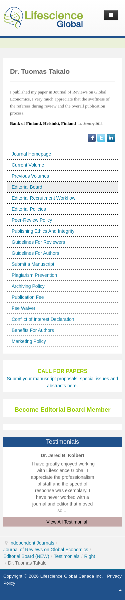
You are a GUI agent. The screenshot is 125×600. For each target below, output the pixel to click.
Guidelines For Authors (35, 253)
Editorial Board (27, 187)
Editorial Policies (29, 209)
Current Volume (28, 165)
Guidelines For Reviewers (38, 242)
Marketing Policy (29, 341)
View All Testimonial (66, 522)
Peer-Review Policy (32, 220)
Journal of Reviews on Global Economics (45, 549)
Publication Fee (28, 297)
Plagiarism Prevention (34, 275)
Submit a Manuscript (33, 264)
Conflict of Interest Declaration (43, 319)
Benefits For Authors (33, 330)
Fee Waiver (23, 308)
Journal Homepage (31, 154)
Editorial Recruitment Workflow (43, 198)
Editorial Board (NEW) (26, 556)
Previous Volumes (30, 176)
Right (89, 556)
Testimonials (67, 556)
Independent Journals (31, 543)
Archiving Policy (28, 286)
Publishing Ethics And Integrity (43, 231)
